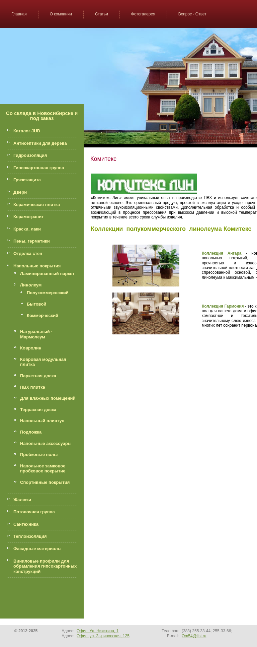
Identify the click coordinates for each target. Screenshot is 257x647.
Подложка (30, 432)
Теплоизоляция (30, 536)
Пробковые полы (39, 454)
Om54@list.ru (194, 636)
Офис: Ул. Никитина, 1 (97, 631)
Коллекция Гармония (223, 306)
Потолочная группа (34, 511)
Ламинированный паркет (47, 273)
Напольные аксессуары (46, 443)
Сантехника (25, 524)
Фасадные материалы (37, 548)
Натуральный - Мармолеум (36, 334)
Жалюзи (22, 499)
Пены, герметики (31, 241)
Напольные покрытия (37, 265)
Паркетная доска (38, 375)
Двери (20, 192)
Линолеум (30, 284)
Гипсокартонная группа (38, 167)
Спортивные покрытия (45, 482)
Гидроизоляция (30, 155)
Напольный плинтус (42, 420)
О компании (61, 14)
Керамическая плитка (36, 204)
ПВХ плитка (32, 387)
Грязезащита (27, 179)
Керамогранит (28, 216)
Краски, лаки (27, 229)
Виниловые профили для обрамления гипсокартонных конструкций (45, 566)
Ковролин (30, 347)
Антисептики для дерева (40, 143)
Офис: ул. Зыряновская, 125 (103, 636)
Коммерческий (42, 315)
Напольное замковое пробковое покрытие (43, 468)
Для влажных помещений (48, 398)
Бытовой (36, 304)
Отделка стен (27, 253)
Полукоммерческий (48, 292)
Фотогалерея (143, 14)
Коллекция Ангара (221, 253)
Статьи (101, 14)
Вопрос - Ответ (192, 14)
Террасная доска (38, 409)
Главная (19, 14)
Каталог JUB (26, 130)
